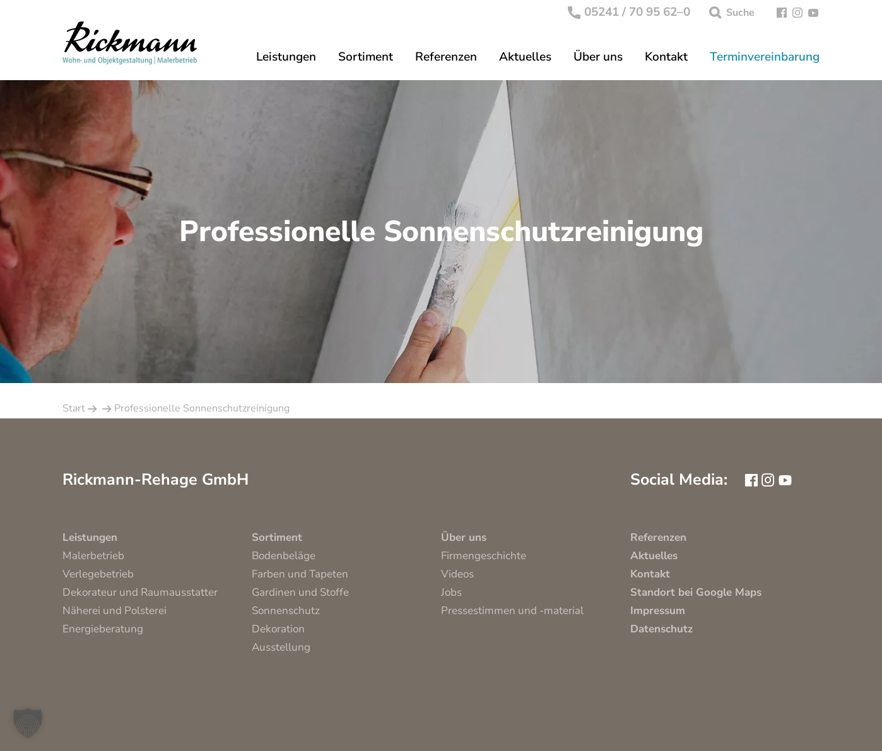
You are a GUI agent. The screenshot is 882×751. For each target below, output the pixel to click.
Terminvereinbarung (765, 57)
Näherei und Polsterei (114, 610)
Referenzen (446, 57)
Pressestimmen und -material (512, 610)
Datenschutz (661, 629)
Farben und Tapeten (300, 574)
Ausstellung (281, 647)
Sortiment (365, 57)
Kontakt (666, 57)
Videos (457, 574)
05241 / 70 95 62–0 (629, 12)
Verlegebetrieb (98, 574)
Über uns (598, 57)
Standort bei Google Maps (695, 592)
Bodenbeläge (283, 555)
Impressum (657, 610)
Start (73, 408)
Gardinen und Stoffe (300, 592)
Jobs (451, 592)
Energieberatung (102, 629)
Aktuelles (525, 57)
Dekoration (278, 629)
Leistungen (286, 57)
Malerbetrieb (93, 555)
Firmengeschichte (483, 555)
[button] (28, 723)
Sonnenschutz (286, 610)
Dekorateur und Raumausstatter (140, 592)
